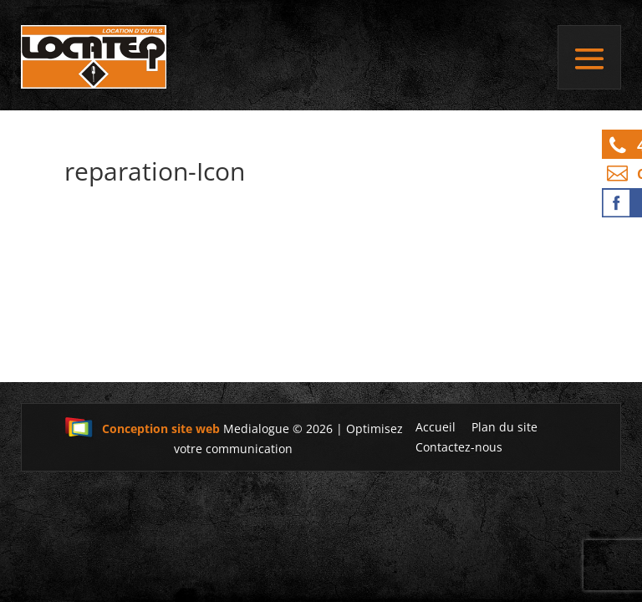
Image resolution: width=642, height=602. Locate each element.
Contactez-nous (458, 447)
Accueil (435, 427)
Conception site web (142, 428)
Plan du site (504, 427)
